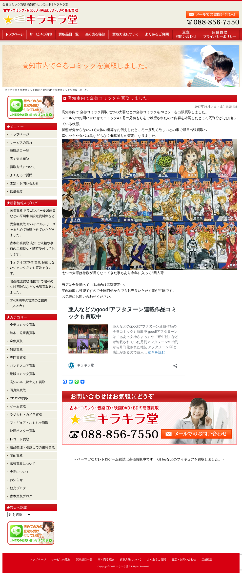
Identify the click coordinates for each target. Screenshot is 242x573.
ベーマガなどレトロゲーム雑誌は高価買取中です (115, 459)
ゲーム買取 (18, 406)
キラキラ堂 (122, 566)
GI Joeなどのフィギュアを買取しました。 (189, 459)
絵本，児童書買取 (23, 333)
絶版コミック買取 (23, 374)
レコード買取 (19, 439)
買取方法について (125, 34)
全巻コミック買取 (23, 325)
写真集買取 (18, 390)
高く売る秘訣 (95, 34)
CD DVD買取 (19, 398)
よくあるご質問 (157, 34)
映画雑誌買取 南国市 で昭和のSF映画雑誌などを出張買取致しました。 (32, 286)
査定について (19, 472)
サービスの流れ (41, 34)
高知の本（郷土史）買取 (27, 382)
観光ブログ (18, 488)
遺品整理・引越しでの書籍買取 (32, 447)
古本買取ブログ (21, 496)
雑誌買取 (16, 349)
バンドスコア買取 (23, 366)
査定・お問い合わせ (186, 34)
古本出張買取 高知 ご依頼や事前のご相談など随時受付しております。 (32, 248)
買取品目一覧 (69, 34)
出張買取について (23, 463)
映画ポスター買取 (23, 431)
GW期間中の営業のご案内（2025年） (28, 303)
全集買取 (16, 341)
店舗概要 (220, 34)
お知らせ (16, 480)
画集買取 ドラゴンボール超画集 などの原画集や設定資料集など (33, 213)
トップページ (14, 34)
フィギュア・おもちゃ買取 (29, 423)
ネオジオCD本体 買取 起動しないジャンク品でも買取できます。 (32, 267)
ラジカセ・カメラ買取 (26, 414)
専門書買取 (18, 357)
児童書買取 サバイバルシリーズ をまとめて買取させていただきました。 (33, 229)
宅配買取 (16, 455)
